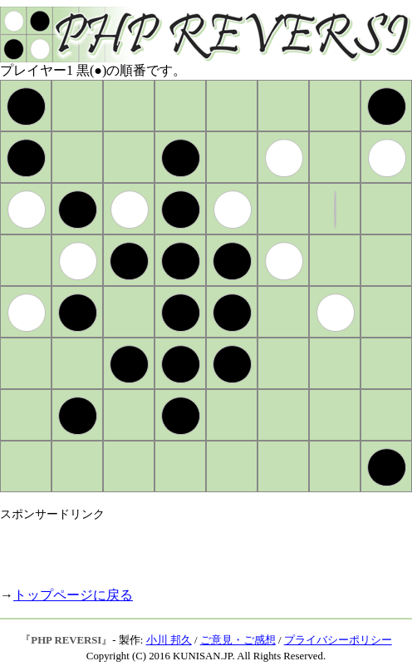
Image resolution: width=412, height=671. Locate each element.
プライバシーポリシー (338, 640)
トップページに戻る (73, 595)
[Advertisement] (194, 547)
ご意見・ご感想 (238, 640)
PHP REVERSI (66, 640)
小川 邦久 (169, 640)
